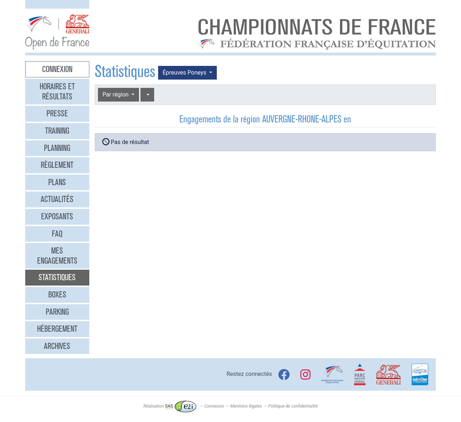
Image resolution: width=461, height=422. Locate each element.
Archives (57, 346)
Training (57, 131)
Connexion (57, 69)
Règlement (57, 165)
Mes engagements (57, 256)
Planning (57, 148)
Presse (57, 113)
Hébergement (57, 329)
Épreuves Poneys (185, 72)
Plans (57, 182)
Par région (116, 94)
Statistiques (57, 277)
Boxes (57, 294)
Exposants (57, 216)
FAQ (57, 234)
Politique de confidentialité (293, 406)
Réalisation (169, 406)
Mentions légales (246, 406)
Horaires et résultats (57, 91)
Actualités (57, 199)
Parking (57, 312)
